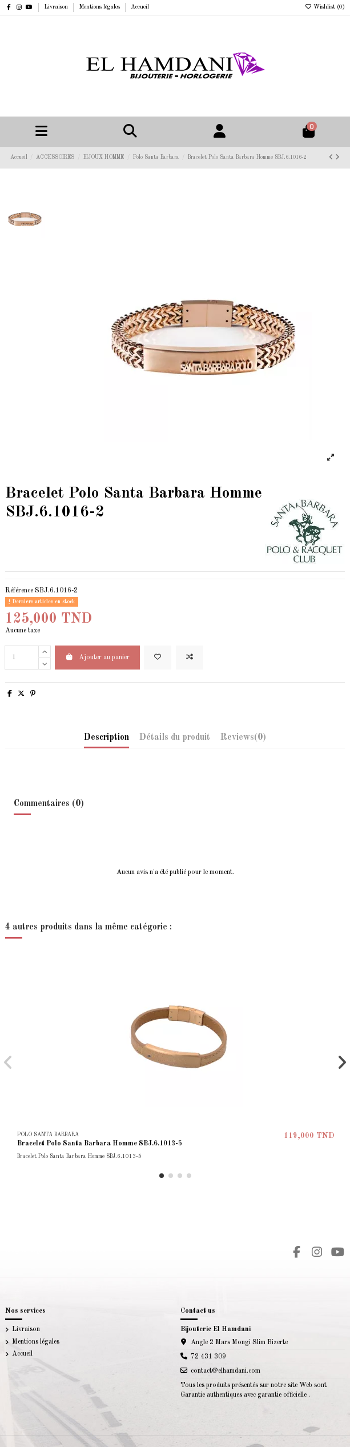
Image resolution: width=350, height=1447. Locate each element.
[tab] (243, 740)
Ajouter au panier (97, 657)
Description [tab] (106, 737)
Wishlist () (324, 7)
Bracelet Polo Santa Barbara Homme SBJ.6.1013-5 (99, 1143)
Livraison (57, 7)
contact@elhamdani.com (225, 1371)
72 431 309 (208, 1356)
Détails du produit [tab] (174, 737)
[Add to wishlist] (157, 658)
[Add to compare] (189, 658)
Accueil (140, 7)
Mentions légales (100, 7)
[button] (161, 1175)
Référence (19, 590)
